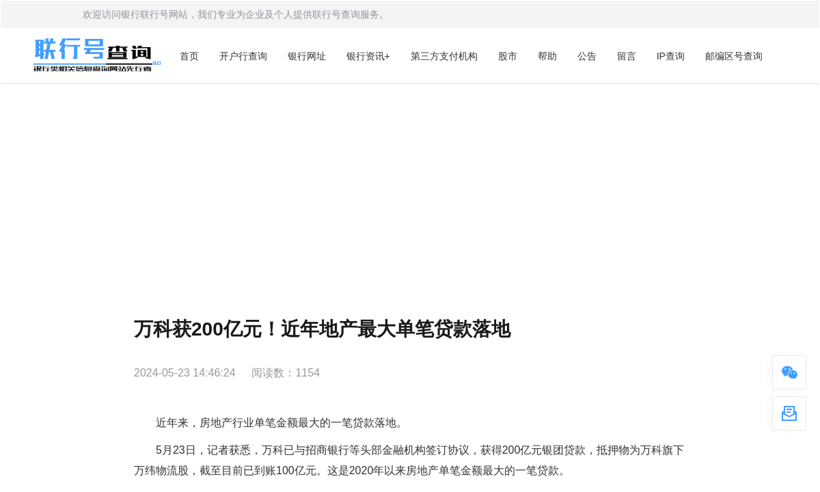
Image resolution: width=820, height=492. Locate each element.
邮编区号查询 (734, 56)
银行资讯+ (368, 56)
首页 (189, 56)
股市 (507, 56)
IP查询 (671, 56)
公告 (587, 56)
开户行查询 (243, 56)
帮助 (547, 56)
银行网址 (307, 56)
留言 (626, 56)
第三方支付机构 (444, 56)
